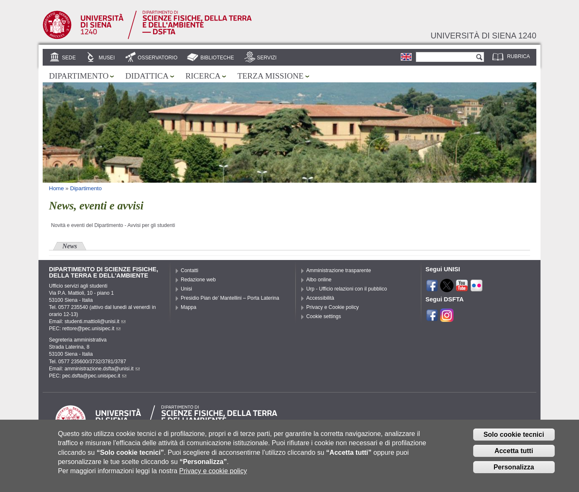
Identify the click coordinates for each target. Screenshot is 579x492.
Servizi (267, 58)
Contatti (189, 270)
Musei (107, 58)
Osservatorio (157, 58)
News (69, 246)
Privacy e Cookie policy (332, 307)
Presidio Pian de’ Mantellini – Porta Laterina (230, 298)
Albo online (318, 280)
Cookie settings (323, 316)
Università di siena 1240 (483, 35)
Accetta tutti (513, 457)
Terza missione (270, 75)
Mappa (188, 307)
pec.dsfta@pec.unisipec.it (94, 376)
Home (56, 188)
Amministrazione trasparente (338, 270)
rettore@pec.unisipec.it (91, 328)
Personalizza (514, 474)
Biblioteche (217, 58)
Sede (69, 58)
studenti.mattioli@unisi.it (95, 321)
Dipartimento (78, 75)
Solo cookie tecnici (514, 441)
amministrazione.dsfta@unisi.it (102, 369)
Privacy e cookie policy (213, 478)
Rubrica (518, 56)
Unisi (186, 289)
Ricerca (202, 75)
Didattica (147, 75)
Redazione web (198, 280)
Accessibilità (320, 298)
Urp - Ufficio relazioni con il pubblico (346, 289)
